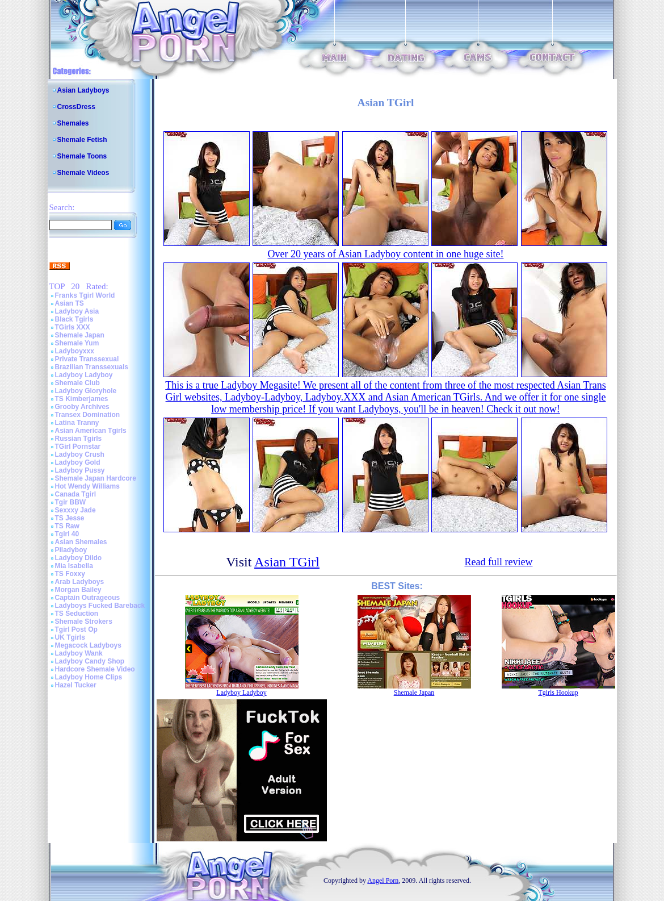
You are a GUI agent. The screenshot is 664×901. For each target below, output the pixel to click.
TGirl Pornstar (78, 446)
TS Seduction (77, 614)
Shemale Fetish (82, 140)
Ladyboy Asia (77, 311)
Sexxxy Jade (75, 510)
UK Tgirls (70, 637)
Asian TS (69, 303)
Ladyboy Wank (79, 653)
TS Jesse (70, 518)
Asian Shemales (81, 542)
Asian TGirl (287, 561)
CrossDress (76, 107)
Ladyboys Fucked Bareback (100, 606)
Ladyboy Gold (77, 462)
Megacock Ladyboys (88, 645)
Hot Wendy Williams (87, 486)
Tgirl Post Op (76, 629)
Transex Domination (87, 415)
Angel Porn (382, 881)
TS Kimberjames (81, 399)
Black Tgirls (74, 319)
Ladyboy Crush (79, 454)
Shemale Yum (77, 343)
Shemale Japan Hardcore (95, 478)
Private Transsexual (87, 359)
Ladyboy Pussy (80, 470)
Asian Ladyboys (83, 90)
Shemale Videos (83, 173)
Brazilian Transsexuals (91, 367)
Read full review (498, 562)
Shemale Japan (79, 335)
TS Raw (67, 526)
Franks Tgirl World (85, 295)
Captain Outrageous (87, 598)
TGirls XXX (72, 327)
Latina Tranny (77, 423)
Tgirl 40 (67, 534)
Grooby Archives (82, 407)
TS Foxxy (70, 574)
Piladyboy (71, 550)
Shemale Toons (82, 156)
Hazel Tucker (75, 685)
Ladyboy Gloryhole (86, 391)
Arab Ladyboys (79, 582)
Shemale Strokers (83, 621)
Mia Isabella (74, 566)
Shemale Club (77, 383)
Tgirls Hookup (558, 692)
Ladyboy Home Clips (89, 677)
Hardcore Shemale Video (95, 669)
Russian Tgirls (78, 439)
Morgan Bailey (78, 590)
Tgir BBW (70, 502)
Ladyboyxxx (74, 351)
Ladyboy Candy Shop (90, 661)
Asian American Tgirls (91, 431)
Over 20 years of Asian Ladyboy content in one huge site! (386, 254)
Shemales (73, 123)
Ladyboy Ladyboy (84, 375)
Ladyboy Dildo (78, 558)
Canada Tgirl (75, 494)
